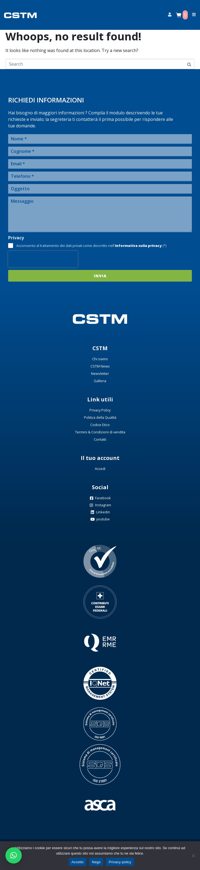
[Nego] (193, 855)
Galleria (100, 380)
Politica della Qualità (100, 417)
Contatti (100, 439)
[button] (13, 855)
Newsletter (100, 373)
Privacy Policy (100, 410)
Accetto (77, 862)
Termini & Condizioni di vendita (100, 432)
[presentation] (43, 259)
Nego (96, 862)
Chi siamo (100, 358)
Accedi (100, 468)
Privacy (16, 238)
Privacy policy (120, 862)
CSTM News (100, 366)
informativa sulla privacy (138, 245)
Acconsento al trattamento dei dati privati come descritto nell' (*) (91, 245)
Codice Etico (100, 424)
